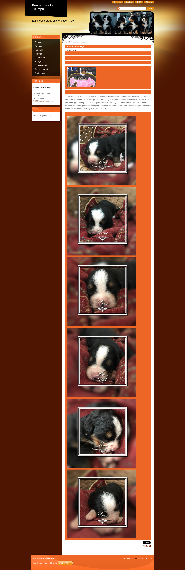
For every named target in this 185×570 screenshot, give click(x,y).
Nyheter (38, 54)
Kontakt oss (40, 73)
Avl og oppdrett (41, 69)
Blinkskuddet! (41, 65)
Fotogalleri (39, 61)
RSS (150, 558)
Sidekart (129, 558)
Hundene (39, 50)
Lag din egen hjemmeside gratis (45, 563)
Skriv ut (140, 558)
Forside (38, 42)
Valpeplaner (40, 58)
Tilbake (145, 546)
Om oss (38, 46)
